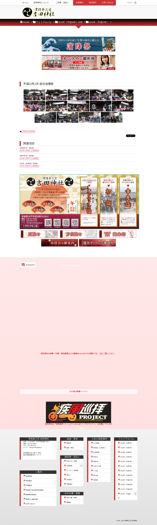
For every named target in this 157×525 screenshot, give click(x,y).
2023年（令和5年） (125, 457)
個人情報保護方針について (32, 455)
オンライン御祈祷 (71, 470)
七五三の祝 (96, 466)
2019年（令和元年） (126, 475)
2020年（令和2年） (125, 471)
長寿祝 (94, 480)
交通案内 (79, 3)
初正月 (94, 457)
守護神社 (68, 484)
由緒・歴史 (69, 448)
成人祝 (94, 475)
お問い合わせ (107, 3)
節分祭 (32, 131)
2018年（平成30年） (126, 484)
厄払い (67, 475)
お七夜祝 (95, 443)
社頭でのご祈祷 (70, 461)
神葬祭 (67, 502)
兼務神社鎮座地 (29, 494)
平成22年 (25, 131)
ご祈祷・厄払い (62, 3)
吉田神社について (41, 3)
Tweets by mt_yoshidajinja (70, 265)
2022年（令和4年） (125, 461)
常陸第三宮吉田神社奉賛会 (33, 490)
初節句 (94, 461)
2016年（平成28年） (124, 496)
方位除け (68, 479)
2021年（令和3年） (125, 466)
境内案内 (92, 3)
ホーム (25, 3)
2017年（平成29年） (126, 489)
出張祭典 (68, 466)
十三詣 (94, 471)
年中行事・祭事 (70, 498)
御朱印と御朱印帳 (30, 499)
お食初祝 (95, 452)
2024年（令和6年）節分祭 (29, 163)
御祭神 (67, 443)
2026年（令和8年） (25, 150)
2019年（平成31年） (126, 480)
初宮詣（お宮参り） (99, 448)
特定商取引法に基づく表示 (32, 453)
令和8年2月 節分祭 (27, 148)
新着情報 (35, 150)
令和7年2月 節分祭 (27, 156)
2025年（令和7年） (25, 158)
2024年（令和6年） (25, 166)
